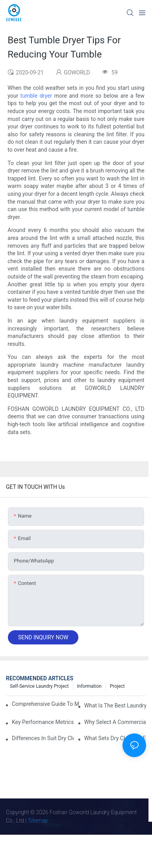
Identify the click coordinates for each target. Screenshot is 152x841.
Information (89, 686)
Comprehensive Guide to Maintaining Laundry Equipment (45, 704)
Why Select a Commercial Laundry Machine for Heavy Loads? (115, 722)
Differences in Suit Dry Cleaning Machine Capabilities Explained (43, 738)
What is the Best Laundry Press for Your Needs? (115, 705)
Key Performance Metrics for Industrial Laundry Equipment (43, 722)
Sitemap (38, 820)
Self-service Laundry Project (39, 686)
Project (117, 686)
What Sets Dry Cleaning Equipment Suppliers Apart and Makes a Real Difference (115, 738)
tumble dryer (36, 96)
